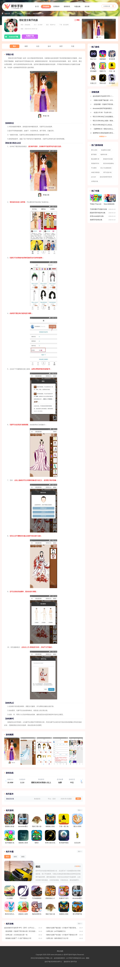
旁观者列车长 (95, 163)
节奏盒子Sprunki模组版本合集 (96, 200)
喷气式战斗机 (107, 172)
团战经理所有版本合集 (97, 213)
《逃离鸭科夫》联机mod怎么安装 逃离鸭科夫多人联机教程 (104, 129)
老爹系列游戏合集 (96, 220)
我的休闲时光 (36, 908)
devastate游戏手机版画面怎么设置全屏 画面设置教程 (104, 108)
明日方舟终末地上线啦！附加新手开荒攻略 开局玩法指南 (104, 120)
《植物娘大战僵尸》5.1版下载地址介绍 (17, 938)
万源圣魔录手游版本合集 (98, 209)
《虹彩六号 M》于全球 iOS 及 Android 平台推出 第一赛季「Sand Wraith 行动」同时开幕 (104, 112)
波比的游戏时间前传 (106, 177)
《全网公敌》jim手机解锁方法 (55, 931)
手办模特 (94, 168)
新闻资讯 (67, 6)
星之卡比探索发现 (105, 168)
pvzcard (93, 177)
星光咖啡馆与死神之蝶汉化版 (93, 67)
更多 (79, 810)
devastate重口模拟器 (77, 892)
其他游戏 (27, 13)
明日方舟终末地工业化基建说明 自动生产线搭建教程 (104, 116)
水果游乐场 (94, 181)
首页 (13, 13)
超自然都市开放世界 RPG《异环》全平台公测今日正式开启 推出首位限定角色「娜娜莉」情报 (20, 928)
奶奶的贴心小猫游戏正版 (50, 892)
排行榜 (87, 6)
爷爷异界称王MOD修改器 (111, 55)
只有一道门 (111, 67)
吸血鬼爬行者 (95, 159)
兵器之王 (93, 79)
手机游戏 (46, 6)
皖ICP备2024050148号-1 (53, 961)
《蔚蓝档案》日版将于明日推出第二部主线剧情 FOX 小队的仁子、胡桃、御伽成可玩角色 (20, 931)
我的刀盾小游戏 (50, 908)
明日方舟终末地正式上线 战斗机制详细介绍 (104, 125)
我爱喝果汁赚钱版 (102, 55)
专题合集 (77, 6)
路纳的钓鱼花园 (108, 159)
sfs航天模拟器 (95, 172)
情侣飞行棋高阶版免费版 (93, 55)
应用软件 (56, 6)
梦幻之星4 (94, 150)
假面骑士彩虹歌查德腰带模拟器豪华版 (63, 908)
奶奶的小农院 (23, 908)
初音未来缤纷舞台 (108, 163)
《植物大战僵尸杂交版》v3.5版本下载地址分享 (61, 935)
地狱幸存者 (103, 154)
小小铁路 (9, 892)
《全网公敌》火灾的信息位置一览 (16, 935)
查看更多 (102, 136)
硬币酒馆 (94, 154)
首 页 (37, 6)
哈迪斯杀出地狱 (106, 150)
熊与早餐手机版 (77, 908)
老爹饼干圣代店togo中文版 (63, 892)
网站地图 (60, 951)
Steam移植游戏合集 (110, 200)
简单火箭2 (102, 79)
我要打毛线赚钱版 (102, 67)
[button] (81, 781)
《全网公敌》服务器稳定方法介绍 (56, 938)
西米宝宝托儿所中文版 (9, 908)
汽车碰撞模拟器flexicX (36, 892)
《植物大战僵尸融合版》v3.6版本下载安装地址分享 (61, 928)
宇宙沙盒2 (23, 892)
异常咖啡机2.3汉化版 (111, 79)
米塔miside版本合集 (97, 216)
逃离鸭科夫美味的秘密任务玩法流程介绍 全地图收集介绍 (104, 133)
